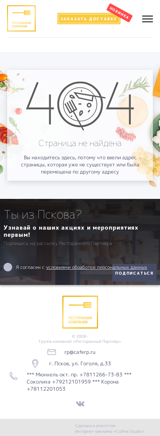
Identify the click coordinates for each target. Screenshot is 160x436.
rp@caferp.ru (80, 352)
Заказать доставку (89, 18)
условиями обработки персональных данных (96, 267)
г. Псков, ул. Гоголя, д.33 (80, 363)
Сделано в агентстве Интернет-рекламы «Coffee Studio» (109, 428)
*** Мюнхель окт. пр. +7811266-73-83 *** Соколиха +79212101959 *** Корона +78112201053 (79, 381)
